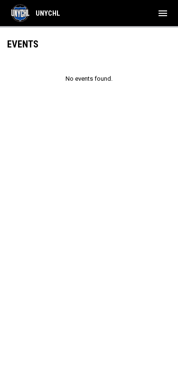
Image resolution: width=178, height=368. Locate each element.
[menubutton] (163, 13)
